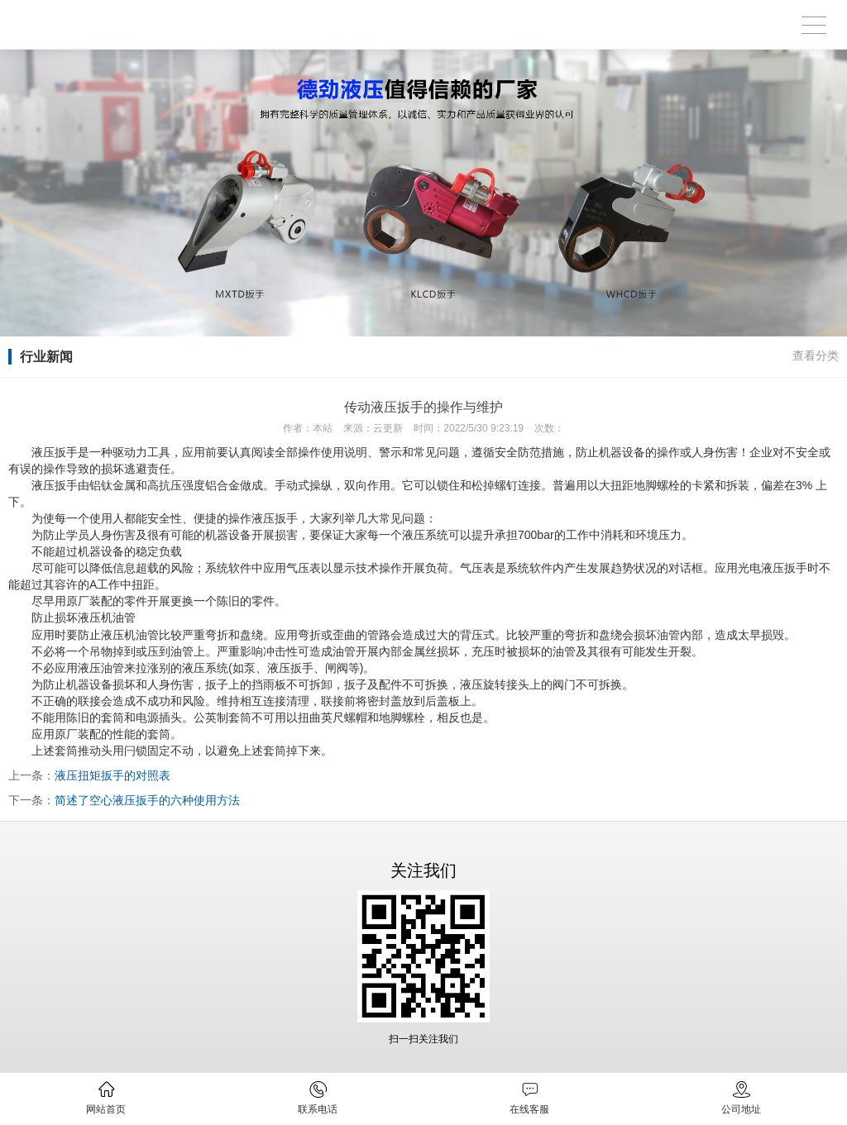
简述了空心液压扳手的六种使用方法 (147, 800)
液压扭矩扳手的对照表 (112, 775)
